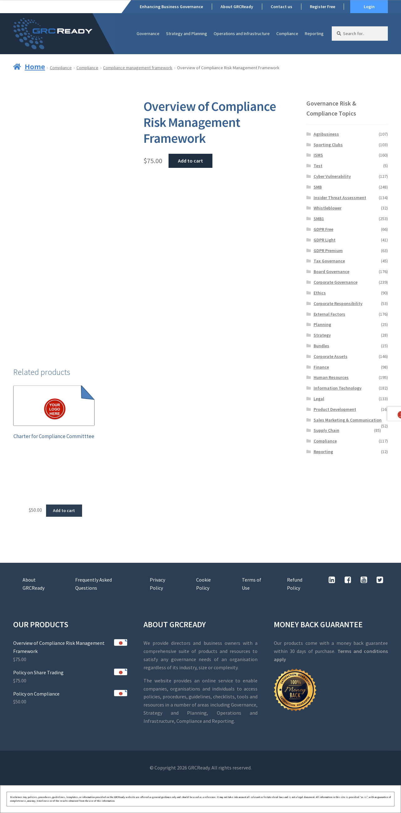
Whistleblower (327, 208)
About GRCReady (237, 6)
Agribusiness (326, 134)
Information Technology (338, 388)
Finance (321, 367)
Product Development (335, 409)
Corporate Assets (330, 356)
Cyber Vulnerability (332, 176)
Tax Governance (329, 261)
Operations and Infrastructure (242, 33)
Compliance (287, 33)
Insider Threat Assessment (340, 197)
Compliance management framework (137, 67)
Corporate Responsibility (338, 303)
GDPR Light (325, 240)
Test (318, 165)
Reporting (314, 33)
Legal (319, 398)
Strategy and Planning (186, 33)
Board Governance (331, 271)
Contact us (281, 6)
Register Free (322, 6)
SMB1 (319, 218)
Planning (322, 324)
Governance (148, 33)
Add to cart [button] (64, 510)
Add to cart (190, 161)
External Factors (329, 314)
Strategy (322, 335)
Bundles (321, 346)
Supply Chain (326, 430)
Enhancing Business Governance (171, 6)
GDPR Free (323, 229)
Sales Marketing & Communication (348, 420)
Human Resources (331, 377)
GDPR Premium (328, 250)
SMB (318, 187)
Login (369, 6)
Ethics (320, 293)
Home (35, 66)
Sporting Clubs (328, 145)
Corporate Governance (335, 282)
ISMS (318, 155)
